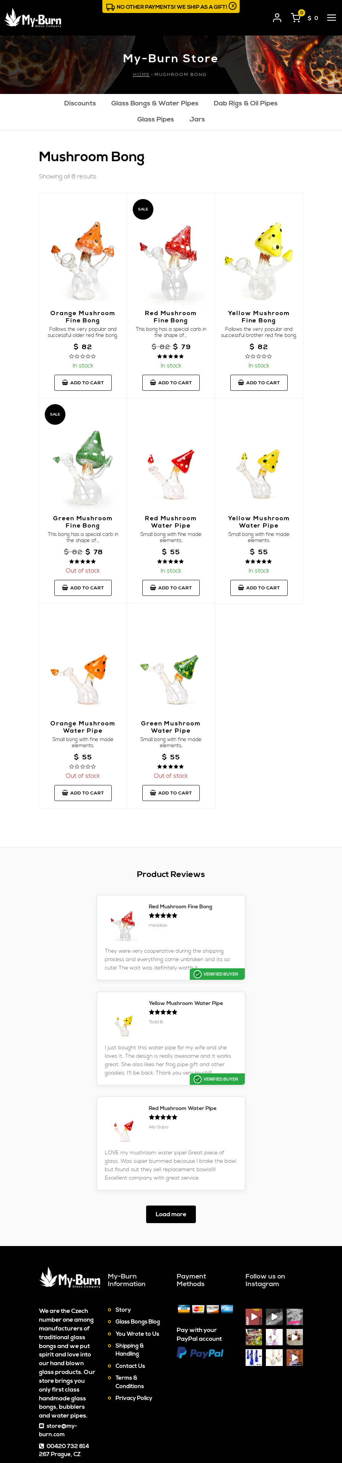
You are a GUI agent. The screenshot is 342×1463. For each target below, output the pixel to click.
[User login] (277, 16)
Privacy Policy (134, 1310)
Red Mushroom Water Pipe (171, 522)
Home (141, 75)
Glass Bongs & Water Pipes (155, 103)
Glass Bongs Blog (138, 1234)
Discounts (80, 103)
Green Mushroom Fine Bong (83, 522)
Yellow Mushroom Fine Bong (259, 317)
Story (123, 1222)
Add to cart (83, 383)
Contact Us (130, 1278)
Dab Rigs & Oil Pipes (246, 103)
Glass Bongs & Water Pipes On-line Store (90, 1435)
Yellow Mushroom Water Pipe (259, 522)
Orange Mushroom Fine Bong (83, 317)
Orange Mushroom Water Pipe (83, 727)
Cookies (236, 1426)
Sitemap (206, 1426)
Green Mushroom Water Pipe (171, 727)
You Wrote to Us (137, 1246)
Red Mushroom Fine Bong (171, 317)
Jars (197, 120)
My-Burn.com (88, 1422)
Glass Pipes (155, 120)
